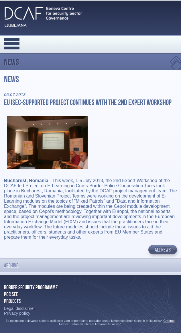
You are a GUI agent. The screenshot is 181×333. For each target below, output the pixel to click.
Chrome (168, 320)
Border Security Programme (31, 287)
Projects (12, 301)
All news (163, 250)
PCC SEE (11, 294)
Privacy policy (17, 313)
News (11, 62)
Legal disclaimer (19, 308)
